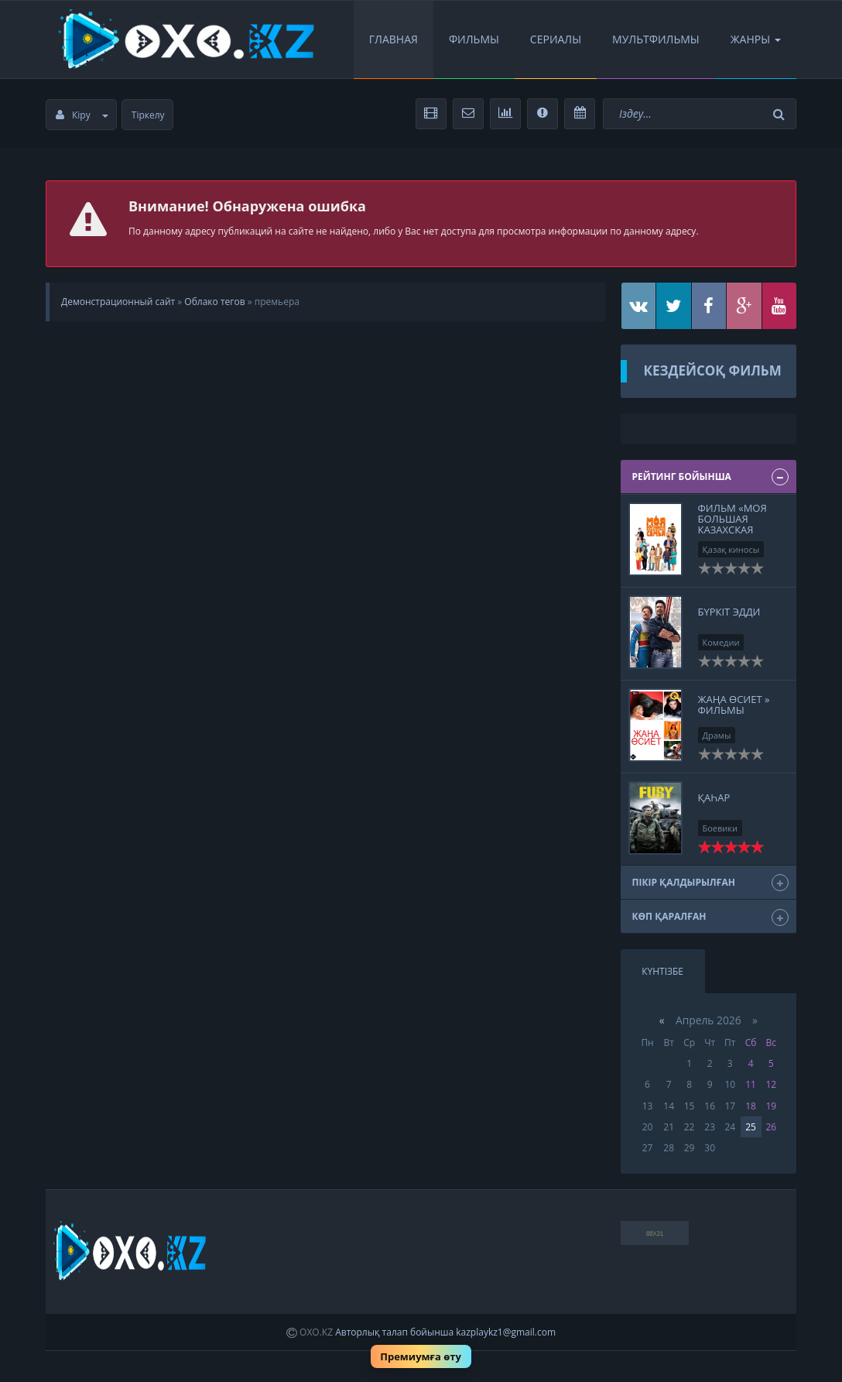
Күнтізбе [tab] (662, 971)
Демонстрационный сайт (118, 301)
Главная (393, 39)
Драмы (717, 735)
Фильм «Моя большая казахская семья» (732, 524)
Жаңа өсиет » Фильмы (734, 704)
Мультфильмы (656, 39)
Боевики (720, 828)
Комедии (721, 642)
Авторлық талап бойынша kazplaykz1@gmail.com (445, 1332)
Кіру (82, 115)
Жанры (756, 39)
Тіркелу (148, 115)
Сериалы (555, 39)
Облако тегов (214, 301)
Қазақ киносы (731, 549)
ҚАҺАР (714, 797)
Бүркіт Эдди (729, 612)
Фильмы (474, 39)
